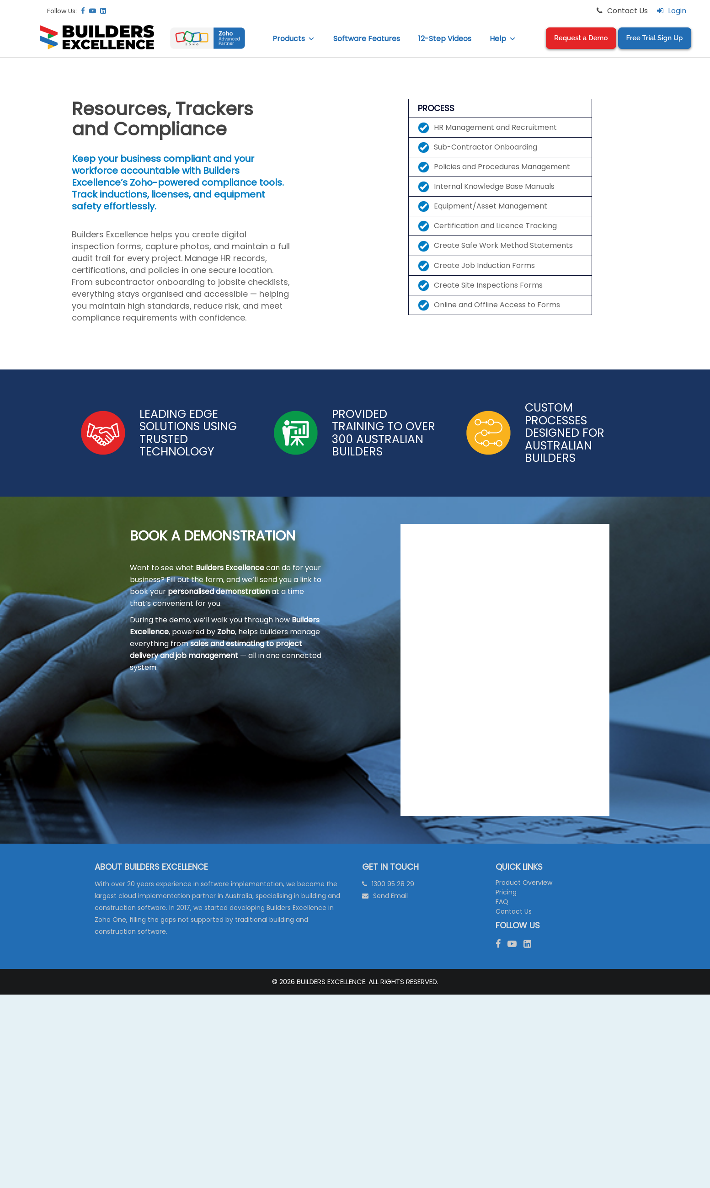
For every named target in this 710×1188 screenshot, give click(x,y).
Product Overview (524, 882)
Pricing (506, 892)
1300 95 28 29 (393, 883)
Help (503, 39)
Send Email (390, 895)
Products (293, 39)
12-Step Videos (444, 38)
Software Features (366, 38)
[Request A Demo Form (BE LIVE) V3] (505, 668)
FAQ (502, 901)
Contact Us (514, 911)
